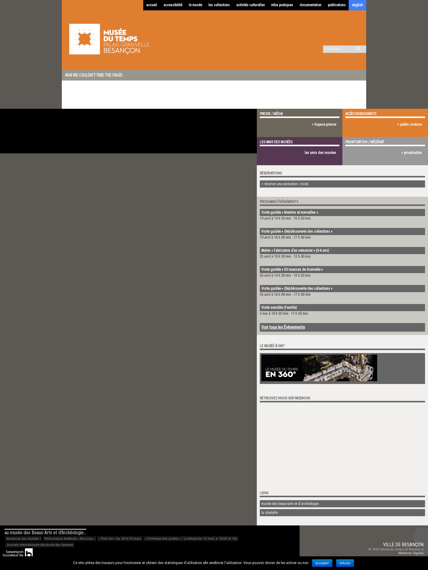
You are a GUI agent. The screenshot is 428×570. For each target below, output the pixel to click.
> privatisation (411, 153)
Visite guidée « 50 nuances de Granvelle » (292, 269)
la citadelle (269, 513)
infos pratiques (282, 5)
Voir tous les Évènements (283, 327)
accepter (322, 563)
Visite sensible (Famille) (279, 308)
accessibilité (172, 5)
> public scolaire (409, 124)
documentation (310, 5)
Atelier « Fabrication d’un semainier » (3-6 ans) (295, 250)
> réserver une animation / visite (284, 184)
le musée (195, 5)
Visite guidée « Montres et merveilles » (289, 212)
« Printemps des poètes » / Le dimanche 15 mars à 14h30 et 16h (191, 539)
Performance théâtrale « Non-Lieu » (69, 539)
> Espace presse (324, 124)
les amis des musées (320, 153)
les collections (219, 5)
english (357, 5)
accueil (151, 5)
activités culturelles (250, 5)
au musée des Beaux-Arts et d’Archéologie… (45, 533)
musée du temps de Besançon (402, 549)
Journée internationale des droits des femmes (39, 545)
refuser (344, 563)
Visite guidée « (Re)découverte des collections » (296, 231)
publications (337, 5)
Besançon (413, 544)
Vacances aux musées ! (23, 539)
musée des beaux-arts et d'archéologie (290, 504)
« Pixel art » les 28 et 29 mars (120, 539)
